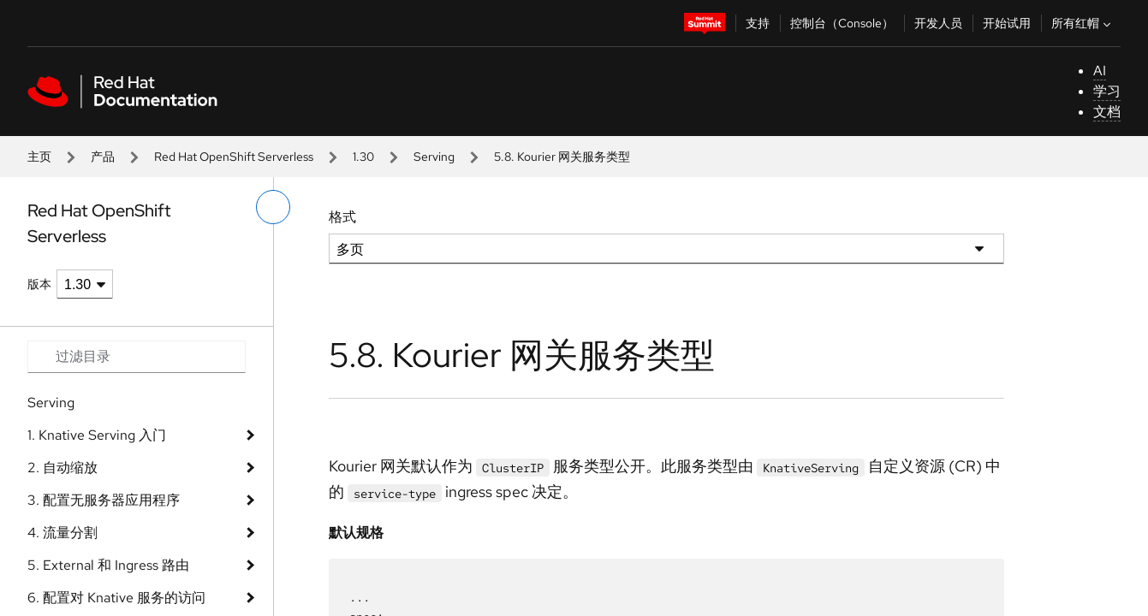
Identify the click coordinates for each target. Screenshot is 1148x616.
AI (1099, 71)
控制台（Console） (842, 23)
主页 (39, 156)
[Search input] (136, 357)
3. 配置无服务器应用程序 (103, 500)
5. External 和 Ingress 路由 (108, 565)
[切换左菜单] (273, 207)
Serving (434, 156)
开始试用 (1007, 23)
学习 (1107, 91)
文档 (1107, 112)
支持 (758, 23)
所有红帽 (1083, 23)
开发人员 (938, 23)
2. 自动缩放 (62, 468)
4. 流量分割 (62, 533)
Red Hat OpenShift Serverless (233, 156)
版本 (39, 284)
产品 (103, 156)
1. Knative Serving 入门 (96, 435)
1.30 (363, 156)
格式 (342, 217)
